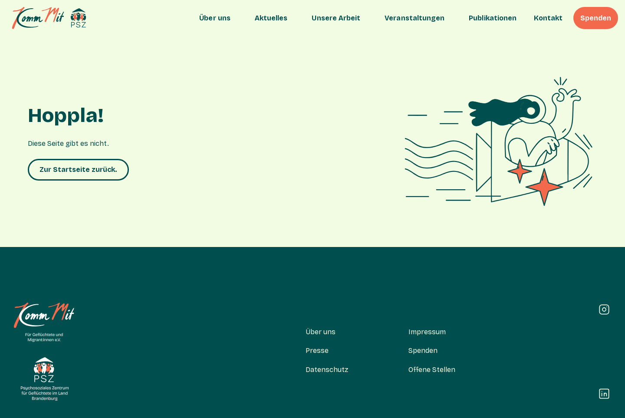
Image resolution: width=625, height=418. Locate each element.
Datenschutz (327, 369)
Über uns (214, 18)
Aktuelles (271, 18)
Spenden (595, 18)
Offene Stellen (431, 369)
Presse (317, 350)
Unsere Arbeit (336, 18)
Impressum (427, 332)
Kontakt (548, 18)
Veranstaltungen (414, 18)
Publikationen (492, 18)
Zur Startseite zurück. (78, 169)
